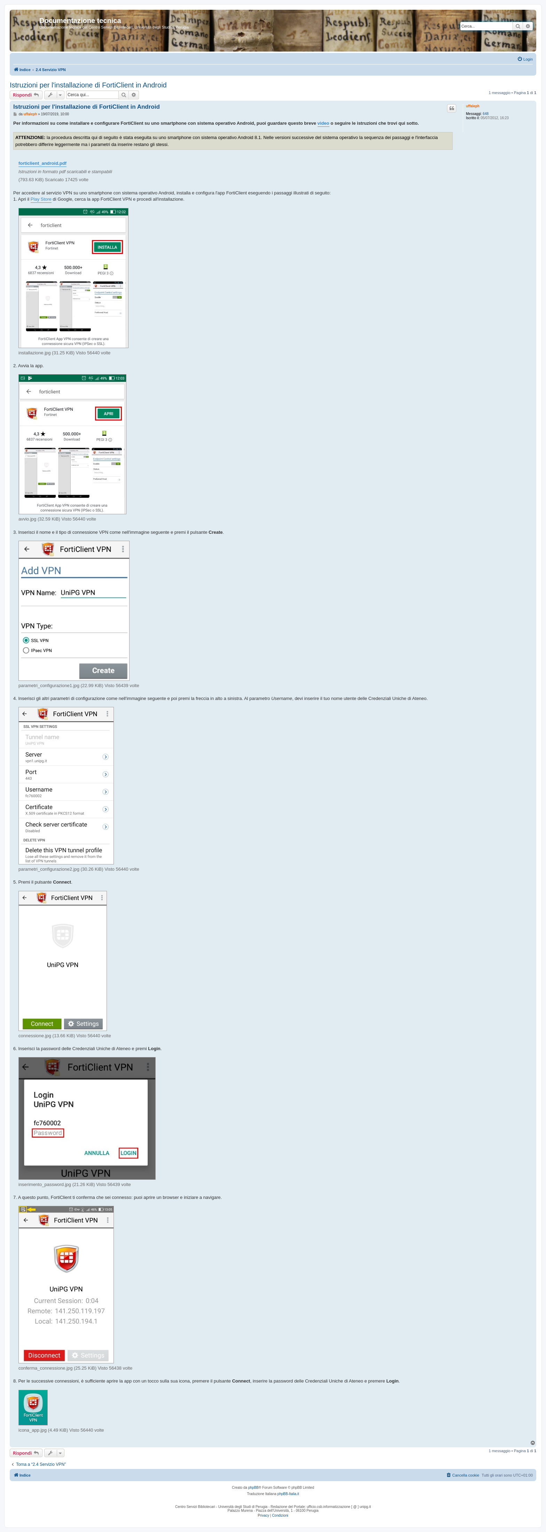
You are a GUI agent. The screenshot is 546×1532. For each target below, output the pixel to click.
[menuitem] (525, 59)
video (323, 123)
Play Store (41, 199)
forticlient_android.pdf (42, 163)
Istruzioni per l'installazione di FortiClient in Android (88, 85)
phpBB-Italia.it (288, 1494)
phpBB (253, 1487)
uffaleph (472, 106)
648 (486, 114)
